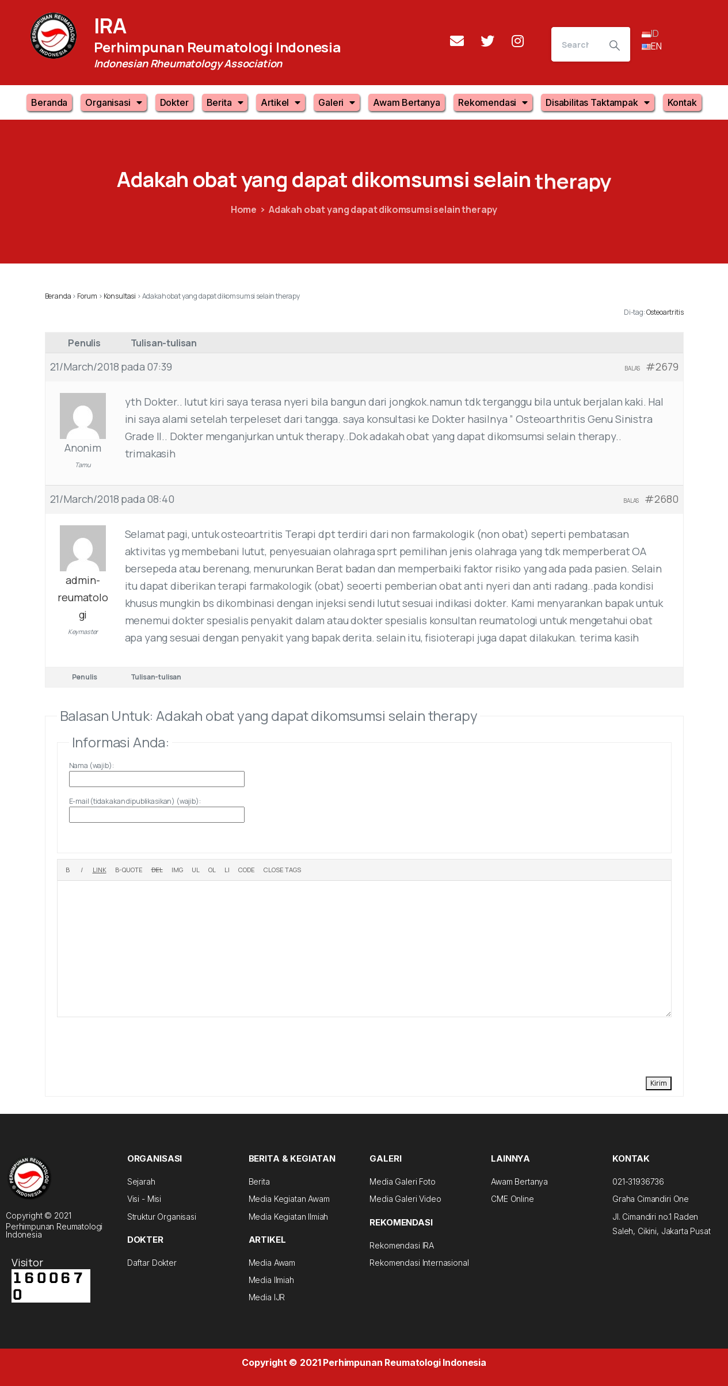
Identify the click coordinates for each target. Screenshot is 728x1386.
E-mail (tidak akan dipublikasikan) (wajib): (135, 801)
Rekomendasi (493, 102)
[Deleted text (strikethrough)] (157, 869)
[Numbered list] (212, 869)
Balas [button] (632, 368)
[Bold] (67, 869)
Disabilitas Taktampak (597, 102)
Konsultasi (120, 296)
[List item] (227, 869)
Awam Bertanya (406, 102)
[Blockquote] (128, 869)
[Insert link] (99, 869)
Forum (87, 296)
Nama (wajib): (91, 765)
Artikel (280, 102)
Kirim (658, 1083)
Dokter (174, 102)
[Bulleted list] (195, 869)
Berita (225, 102)
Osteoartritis (665, 312)
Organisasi (113, 102)
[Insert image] (177, 869)
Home (244, 209)
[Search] (575, 44)
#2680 (661, 499)
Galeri (336, 102)
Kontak (682, 102)
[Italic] (81, 869)
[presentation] (144, 1045)
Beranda (49, 102)
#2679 (662, 366)
